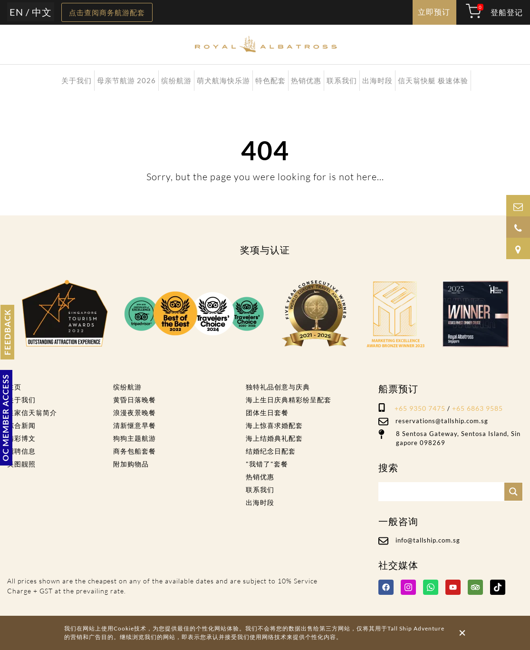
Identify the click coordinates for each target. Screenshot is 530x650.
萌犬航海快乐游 (223, 80)
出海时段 (377, 80)
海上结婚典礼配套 (274, 438)
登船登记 (507, 12)
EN (16, 12)
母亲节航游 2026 (126, 80)
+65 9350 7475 (420, 408)
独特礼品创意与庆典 (278, 387)
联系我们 (342, 80)
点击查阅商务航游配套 (107, 12)
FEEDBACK (7, 332)
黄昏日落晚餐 (134, 400)
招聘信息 (21, 451)
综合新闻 (21, 425)
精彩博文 (21, 438)
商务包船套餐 (134, 451)
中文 (42, 12)
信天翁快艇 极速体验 (433, 80)
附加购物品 (131, 464)
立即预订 (434, 11)
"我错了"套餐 (267, 464)
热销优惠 (306, 80)
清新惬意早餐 (134, 425)
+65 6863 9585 (477, 408)
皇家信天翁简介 (32, 412)
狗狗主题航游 (134, 438)
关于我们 (76, 80)
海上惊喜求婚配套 (274, 425)
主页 (14, 387)
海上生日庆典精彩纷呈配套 (288, 400)
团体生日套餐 (267, 412)
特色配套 (270, 80)
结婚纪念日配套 (271, 451)
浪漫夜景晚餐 (134, 412)
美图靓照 (21, 464)
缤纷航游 (176, 80)
